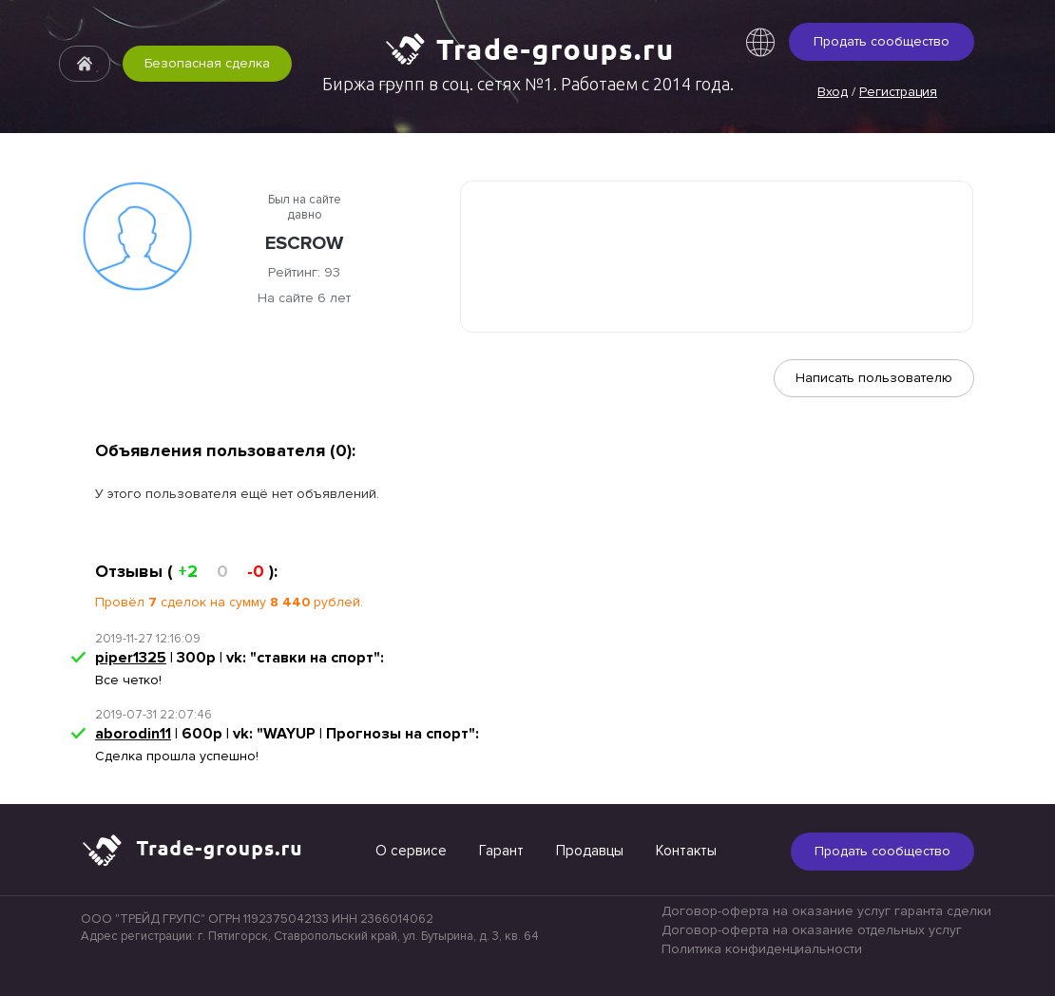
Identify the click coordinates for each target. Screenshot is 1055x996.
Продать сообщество (882, 41)
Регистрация (898, 92)
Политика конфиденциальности (762, 949)
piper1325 (130, 657)
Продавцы (589, 850)
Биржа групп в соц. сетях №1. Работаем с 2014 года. (528, 83)
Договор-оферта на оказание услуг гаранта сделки (826, 911)
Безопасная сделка (207, 63)
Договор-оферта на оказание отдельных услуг (812, 930)
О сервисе (411, 850)
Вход (832, 92)
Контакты (686, 850)
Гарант (501, 850)
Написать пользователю (874, 378)
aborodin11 (133, 733)
